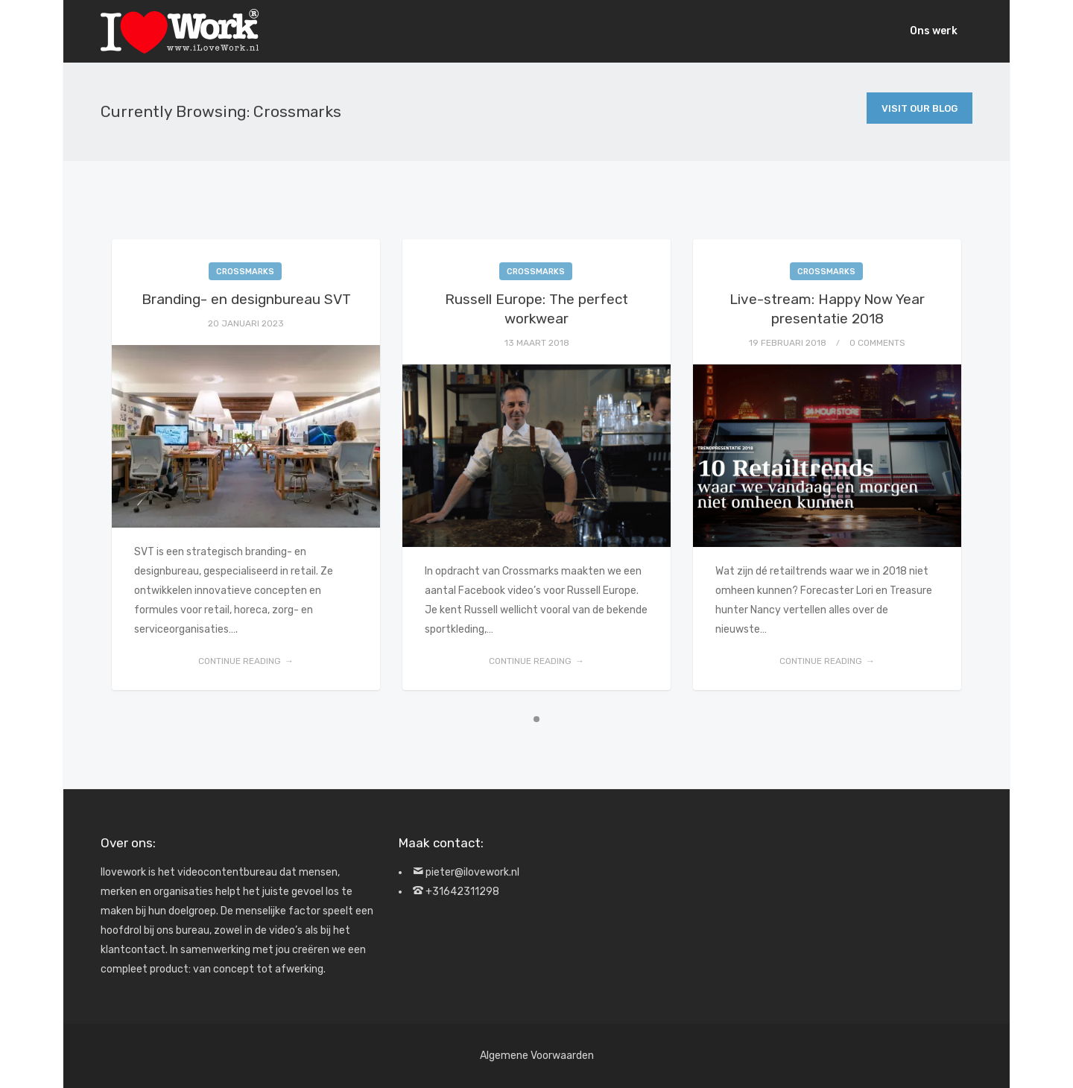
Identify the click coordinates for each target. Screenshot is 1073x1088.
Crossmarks (245, 271)
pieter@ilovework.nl (472, 872)
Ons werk (934, 31)
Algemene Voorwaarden (537, 1055)
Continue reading (239, 661)
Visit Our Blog (919, 108)
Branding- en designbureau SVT (246, 299)
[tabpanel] (246, 464)
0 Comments (877, 343)
